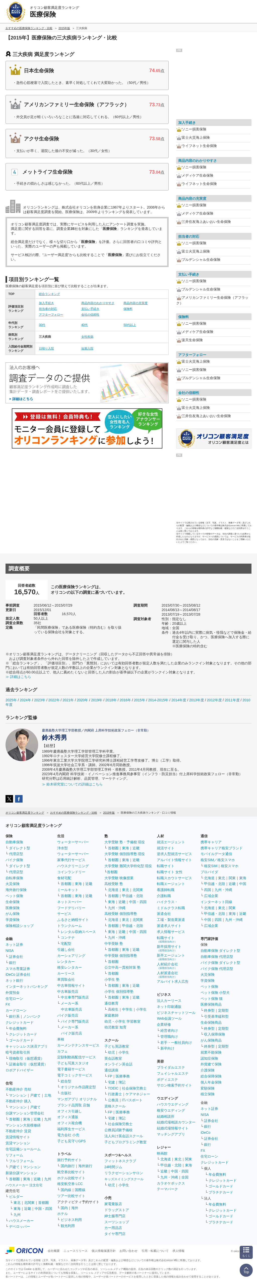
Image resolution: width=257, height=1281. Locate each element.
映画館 (162, 1153)
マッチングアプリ (171, 1134)
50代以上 (129, 325)
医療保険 (13, 908)
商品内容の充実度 (135, 303)
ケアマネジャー (137, 1094)
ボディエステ (167, 1079)
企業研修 (164, 1024)
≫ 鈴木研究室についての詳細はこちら (72, 784)
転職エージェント (171, 884)
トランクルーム (69, 926)
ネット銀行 (14, 980)
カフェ (62, 1051)
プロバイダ (209, 872)
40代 (84, 325)
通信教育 (111, 1003)
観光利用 (68, 1226)
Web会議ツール (169, 1018)
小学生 (141, 1009)
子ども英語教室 (116, 1046)
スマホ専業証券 (18, 969)
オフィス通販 (67, 1117)
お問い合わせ (128, 1251)
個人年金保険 (211, 1082)
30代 (42, 325)
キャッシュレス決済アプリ (27, 1046)
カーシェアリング (71, 956)
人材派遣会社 (167, 974)
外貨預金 (13, 993)
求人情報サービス (171, 932)
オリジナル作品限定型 (78, 1087)
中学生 (127, 1009)
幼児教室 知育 (115, 1027)
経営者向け (169, 1030)
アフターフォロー (51, 314)
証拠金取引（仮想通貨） (28, 1064)
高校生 (113, 1009)
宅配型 (66, 944)
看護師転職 (165, 890)
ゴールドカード (21, 1040)
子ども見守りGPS (71, 1141)
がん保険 (13, 914)
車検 (60, 1039)
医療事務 (123, 1076)
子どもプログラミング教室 (125, 1142)
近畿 (37, 1119)
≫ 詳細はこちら (18, 677)
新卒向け (167, 1048)
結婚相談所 (165, 1116)
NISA (10, 951)
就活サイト (165, 848)
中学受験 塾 (113, 944)
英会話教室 (113, 1058)
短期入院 (87, 348)
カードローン (16, 1010)
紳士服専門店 (114, 1216)
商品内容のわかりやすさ (97, 303)
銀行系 (14, 1016)
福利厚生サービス (71, 1129)
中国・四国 (43, 1209)
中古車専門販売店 (75, 997)
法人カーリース (169, 1001)
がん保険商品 (211, 1040)
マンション (18, 1095)
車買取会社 (66, 979)
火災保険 (13, 884)
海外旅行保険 (16, 890)
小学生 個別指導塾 (119, 992)
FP (110, 1076)
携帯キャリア (211, 842)
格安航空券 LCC (70, 1184)
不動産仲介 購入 (18, 1101)
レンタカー (66, 962)
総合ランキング (49, 294)
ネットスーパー (69, 902)
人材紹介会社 (167, 965)
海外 (74, 1208)
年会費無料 (18, 1028)
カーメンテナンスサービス (78, 1045)
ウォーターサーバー (73, 842)
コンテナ (68, 937)
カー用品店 (113, 1228)
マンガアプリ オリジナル (77, 1099)
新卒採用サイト (169, 948)
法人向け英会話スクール (123, 1136)
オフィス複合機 (69, 1123)
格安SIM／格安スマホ (218, 860)
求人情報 (178, 1251)
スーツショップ (116, 1222)
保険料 (128, 309)
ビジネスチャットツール (176, 1013)
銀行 (12, 963)
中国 (242, 884)
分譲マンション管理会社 (25, 1113)
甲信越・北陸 (132, 896)
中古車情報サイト (71, 985)
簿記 (121, 1082)
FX (8, 1004)
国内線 (66, 1190)
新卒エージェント (171, 957)
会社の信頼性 (90, 314)
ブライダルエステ (171, 1067)
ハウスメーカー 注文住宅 (24, 1185)
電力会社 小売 (68, 1135)
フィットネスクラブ (120, 1161)
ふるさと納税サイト (73, 920)
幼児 (111, 1052)
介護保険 (208, 1070)
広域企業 (211, 896)
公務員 (113, 1100)
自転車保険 (14, 878)
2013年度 (196, 700)
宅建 (111, 1082)
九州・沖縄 (116, 908)
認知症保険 (209, 1058)
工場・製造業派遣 (171, 920)
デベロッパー (19, 1226)
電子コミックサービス (74, 1075)
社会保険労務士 (134, 1088)
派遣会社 (164, 914)
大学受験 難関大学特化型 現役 (128, 866)
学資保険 (13, 920)
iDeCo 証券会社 (18, 974)
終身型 (209, 1010)
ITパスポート (132, 1100)
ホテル (62, 1214)
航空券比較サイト (71, 1172)
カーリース (66, 973)
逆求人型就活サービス (174, 854)
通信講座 (111, 1070)
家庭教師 (111, 1015)
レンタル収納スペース (78, 932)
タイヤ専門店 (114, 1234)
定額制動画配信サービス (76, 1057)
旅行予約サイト (69, 1160)
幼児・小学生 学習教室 (122, 1021)
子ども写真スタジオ (73, 1063)
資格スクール (114, 1106)
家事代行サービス (71, 860)
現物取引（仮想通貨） (26, 1058)
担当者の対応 (48, 309)
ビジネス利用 (71, 1220)
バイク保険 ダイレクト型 (220, 963)
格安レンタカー (69, 967)
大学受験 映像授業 (119, 878)
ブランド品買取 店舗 (73, 1105)
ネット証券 (14, 945)
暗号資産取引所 (18, 1052)
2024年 (25, 700)
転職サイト (165, 866)
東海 (26, 1119)
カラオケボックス (171, 1183)
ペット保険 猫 (212, 999)
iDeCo (205, 1132)
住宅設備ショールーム (23, 1149)
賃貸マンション (18, 1143)
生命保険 (13, 902)
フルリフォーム (21, 1161)
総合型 (66, 1081)
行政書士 (115, 1094)
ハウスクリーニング (73, 866)
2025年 (11, 700)
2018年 (111, 700)
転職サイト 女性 (169, 872)
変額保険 (208, 1088)
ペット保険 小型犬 (215, 993)
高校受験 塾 (113, 884)
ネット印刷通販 (169, 1007)
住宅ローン (14, 999)
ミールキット (67, 890)
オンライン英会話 (118, 1064)
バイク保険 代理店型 (217, 969)
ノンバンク (32, 1016)
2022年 (53, 700)
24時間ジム (113, 1167)
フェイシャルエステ (172, 1073)
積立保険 (208, 1094)
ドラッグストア (116, 1210)
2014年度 (178, 700)
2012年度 (214, 700)
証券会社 (16, 957)
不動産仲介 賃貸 (18, 1131)
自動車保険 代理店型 (217, 957)
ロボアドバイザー (20, 1070)
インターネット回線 (216, 902)
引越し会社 (66, 950)
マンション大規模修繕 (23, 1125)
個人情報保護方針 (104, 1251)
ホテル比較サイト (71, 1178)
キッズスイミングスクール (124, 1179)
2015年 (139, 700)
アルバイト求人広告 (172, 981)
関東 (188, 1159)
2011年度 (232, 700)
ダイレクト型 (19, 848)
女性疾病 (87, 336)
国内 (64, 1208)
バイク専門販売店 (75, 1021)
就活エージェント (171, 842)
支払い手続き (90, 309)
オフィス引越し (69, 1111)
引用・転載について (155, 1251)
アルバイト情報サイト (174, 860)
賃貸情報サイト (18, 1137)
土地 (47, 1095)
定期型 (223, 1010)
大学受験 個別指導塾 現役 (124, 854)
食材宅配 (64, 878)
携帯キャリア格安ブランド (222, 848)
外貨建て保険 (211, 1064)
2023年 (39, 700)
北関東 (29, 1203)
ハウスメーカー (21, 1221)
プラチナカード (221, 1192)
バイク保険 (14, 860)
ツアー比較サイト (71, 1196)
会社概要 (54, 1251)
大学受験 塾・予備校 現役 (124, 842)
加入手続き (46, 303)
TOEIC (113, 1088)
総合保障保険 (211, 1076)
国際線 (80, 1190)
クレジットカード (20, 1022)
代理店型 (16, 854)
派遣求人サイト (169, 926)
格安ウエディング (171, 1110)
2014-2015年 (158, 700)
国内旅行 (68, 1166)
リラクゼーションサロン (123, 1173)
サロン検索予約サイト (174, 1085)
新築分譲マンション (21, 1173)
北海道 (113, 890)
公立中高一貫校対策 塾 (122, 967)
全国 (184, 1177)
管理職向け (169, 1036)
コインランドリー (71, 872)
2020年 (82, 700)
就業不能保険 (211, 1052)
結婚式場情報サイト (172, 1128)
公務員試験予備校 (118, 1130)
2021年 (68, 700)
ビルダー (16, 1197)
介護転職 (164, 896)
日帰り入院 (46, 348)
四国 (207, 890)
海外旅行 (85, 1166)
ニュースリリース (75, 1251)
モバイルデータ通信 (216, 854)
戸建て (35, 1095)
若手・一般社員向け (176, 1043)
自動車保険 (14, 842)
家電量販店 (113, 1204)
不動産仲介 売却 (18, 1089)
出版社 (66, 1093)
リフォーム (14, 1155)
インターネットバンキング (27, 986)
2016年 (125, 700)
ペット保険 (14, 896)
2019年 (96, 700)
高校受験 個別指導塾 (120, 914)
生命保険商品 (211, 1022)
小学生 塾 (111, 979)
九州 (47, 1119)
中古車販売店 (67, 992)
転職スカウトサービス (174, 878)
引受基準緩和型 (216, 1016)
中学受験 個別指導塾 (120, 956)
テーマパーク (167, 1189)
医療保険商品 (211, 1004)
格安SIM (210, 866)
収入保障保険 (214, 1034)
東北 (17, 1203)
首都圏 (14, 1119)
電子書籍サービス (71, 1069)
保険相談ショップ (20, 926)
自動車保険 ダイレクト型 (220, 951)
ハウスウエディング (172, 1104)
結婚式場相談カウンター (176, 1122)
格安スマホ (229, 866)
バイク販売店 (67, 1015)
